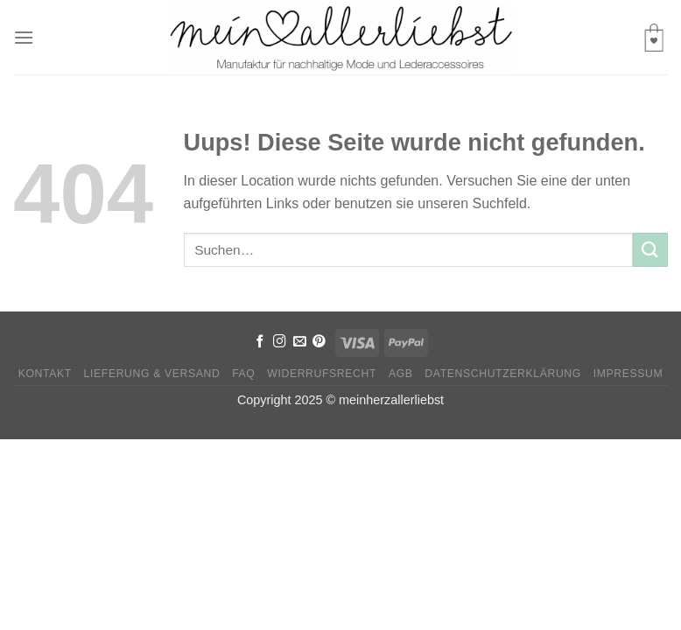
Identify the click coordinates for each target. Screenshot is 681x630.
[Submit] (650, 250)
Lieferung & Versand (152, 374)
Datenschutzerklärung (503, 374)
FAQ (243, 374)
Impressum (628, 374)
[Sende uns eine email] (299, 342)
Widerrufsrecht (321, 374)
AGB (401, 374)
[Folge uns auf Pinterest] (319, 342)
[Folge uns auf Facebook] (260, 342)
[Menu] (23, 37)
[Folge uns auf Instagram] (279, 342)
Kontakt (45, 374)
